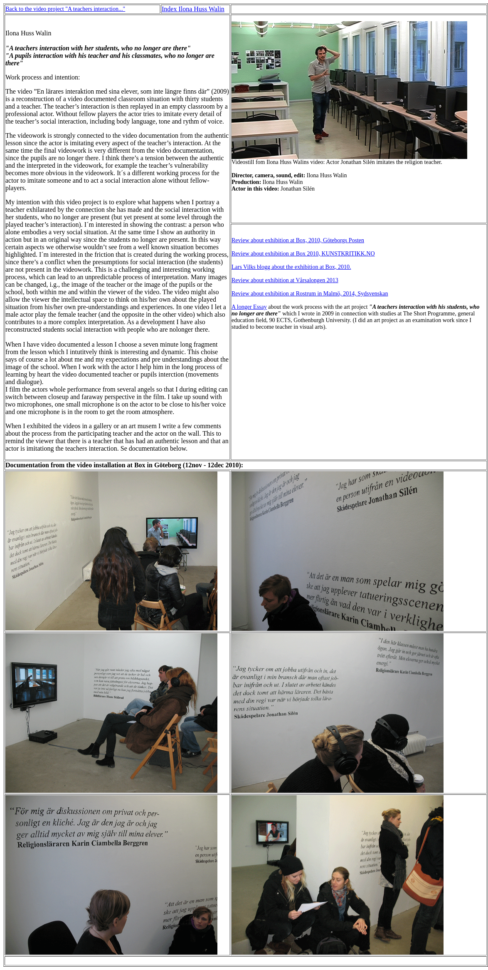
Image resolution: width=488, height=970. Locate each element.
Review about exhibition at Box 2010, (277, 254)
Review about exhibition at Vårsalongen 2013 (285, 280)
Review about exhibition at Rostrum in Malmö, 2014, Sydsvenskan (310, 293)
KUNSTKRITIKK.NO (348, 254)
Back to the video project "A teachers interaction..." (65, 9)
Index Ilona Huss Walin (193, 8)
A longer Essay (249, 307)
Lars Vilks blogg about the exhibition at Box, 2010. (291, 267)
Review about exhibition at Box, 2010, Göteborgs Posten (298, 240)
